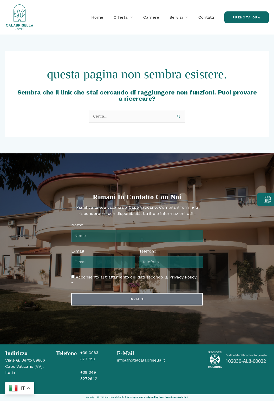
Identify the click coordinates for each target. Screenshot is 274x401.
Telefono (147, 251)
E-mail (77, 251)
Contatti (207, 17)
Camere (156, 17)
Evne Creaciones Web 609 (173, 398)
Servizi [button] (179, 17)
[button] (246, 17)
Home (107, 17)
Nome (77, 225)
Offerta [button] (128, 17)
